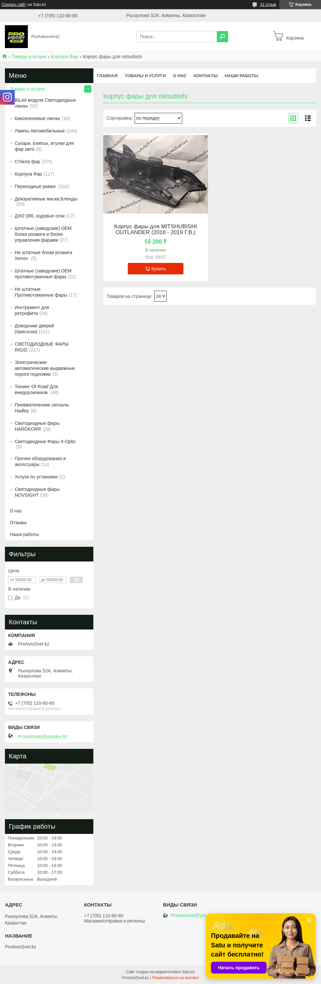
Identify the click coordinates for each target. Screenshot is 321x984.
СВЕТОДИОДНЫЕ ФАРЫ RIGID (41, 347)
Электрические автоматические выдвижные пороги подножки (45, 368)
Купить (158, 268)
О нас (180, 75)
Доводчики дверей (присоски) (34, 328)
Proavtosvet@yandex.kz (42, 736)
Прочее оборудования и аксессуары (40, 461)
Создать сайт (14, 4)
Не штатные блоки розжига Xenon (43, 255)
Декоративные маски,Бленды (46, 198)
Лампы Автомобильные (40, 130)
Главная (107, 75)
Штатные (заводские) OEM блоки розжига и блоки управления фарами (43, 234)
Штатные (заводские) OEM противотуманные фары (43, 273)
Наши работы (241, 75)
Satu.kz (188, 972)
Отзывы (18, 522)
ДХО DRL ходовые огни (40, 215)
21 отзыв (268, 4)
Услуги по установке (36, 476)
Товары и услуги (28, 56)
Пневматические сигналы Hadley (42, 407)
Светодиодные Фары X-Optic (45, 441)
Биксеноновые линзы (37, 118)
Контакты (206, 75)
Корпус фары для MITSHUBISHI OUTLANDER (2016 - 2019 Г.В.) (155, 229)
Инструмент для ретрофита (32, 310)
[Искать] (222, 36)
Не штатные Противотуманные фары (41, 292)
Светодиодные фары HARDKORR (37, 426)
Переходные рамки (36, 186)
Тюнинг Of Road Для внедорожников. (36, 389)
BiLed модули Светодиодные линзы (45, 103)
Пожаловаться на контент (175, 977)
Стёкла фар (27, 161)
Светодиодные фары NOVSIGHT (37, 492)
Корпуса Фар (64, 56)
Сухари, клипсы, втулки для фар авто (44, 146)
